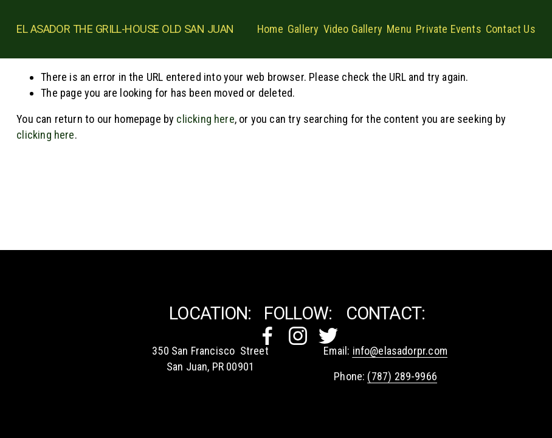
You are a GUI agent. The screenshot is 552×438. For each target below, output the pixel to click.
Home (270, 29)
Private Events (448, 29)
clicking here (205, 119)
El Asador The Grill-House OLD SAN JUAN (124, 29)
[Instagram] (298, 336)
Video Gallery (352, 29)
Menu (399, 29)
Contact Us (511, 29)
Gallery (303, 29)
